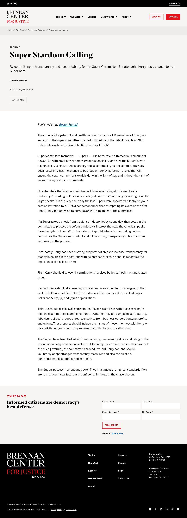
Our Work (75, 16)
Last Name (147, 401)
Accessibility (71, 509)
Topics (59, 16)
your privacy (117, 433)
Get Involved (108, 16)
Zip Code (146, 412)
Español (12, 4)
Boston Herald (68, 124)
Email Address (109, 412)
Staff (120, 470)
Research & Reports (36, 30)
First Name (108, 401)
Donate (122, 463)
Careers (122, 455)
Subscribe (123, 478)
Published (14, 89)
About (125, 16)
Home (9, 30)
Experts (92, 16)
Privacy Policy (56, 509)
